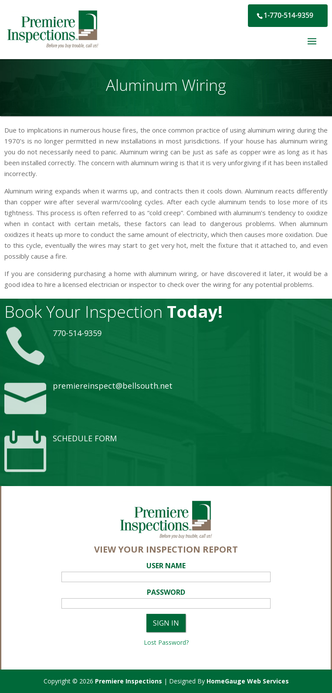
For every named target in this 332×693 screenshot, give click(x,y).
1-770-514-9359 (288, 15)
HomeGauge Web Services (248, 681)
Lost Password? (166, 642)
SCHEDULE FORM (85, 438)
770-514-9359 (77, 333)
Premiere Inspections (128, 681)
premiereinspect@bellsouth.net (113, 385)
